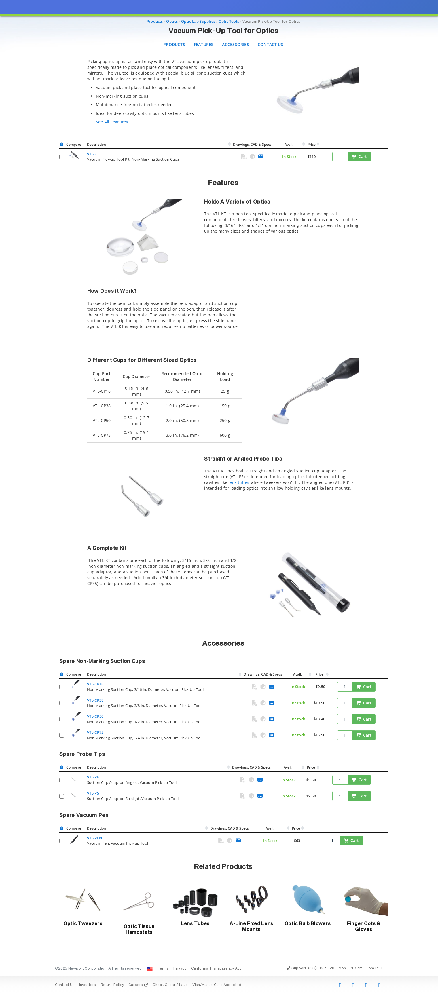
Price (312, 144)
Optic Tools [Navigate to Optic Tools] (229, 21)
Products (174, 44)
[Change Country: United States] (150, 969)
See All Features (112, 122)
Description (96, 144)
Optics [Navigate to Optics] (172, 21)
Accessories (235, 44)
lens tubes (238, 482)
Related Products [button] (223, 867)
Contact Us (270, 44)
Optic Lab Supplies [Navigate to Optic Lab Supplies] (198, 21)
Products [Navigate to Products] (155, 21)
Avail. (289, 144)
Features (204, 44)
